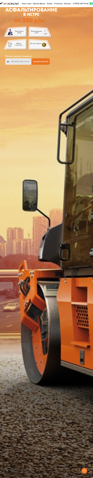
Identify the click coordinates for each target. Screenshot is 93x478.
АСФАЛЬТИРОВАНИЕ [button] (31, 10)
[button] (40, 45)
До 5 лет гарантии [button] (36, 43)
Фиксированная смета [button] (36, 32)
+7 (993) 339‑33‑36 (80, 3)
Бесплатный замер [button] (19, 32)
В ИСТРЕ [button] (31, 14)
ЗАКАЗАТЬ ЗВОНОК (40, 62)
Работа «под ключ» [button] (19, 44)
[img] (90, 3)
